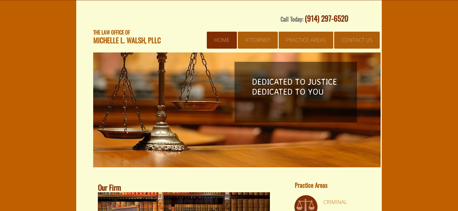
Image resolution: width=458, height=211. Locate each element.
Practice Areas (306, 39)
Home (222, 39)
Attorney (257, 39)
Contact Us (356, 39)
